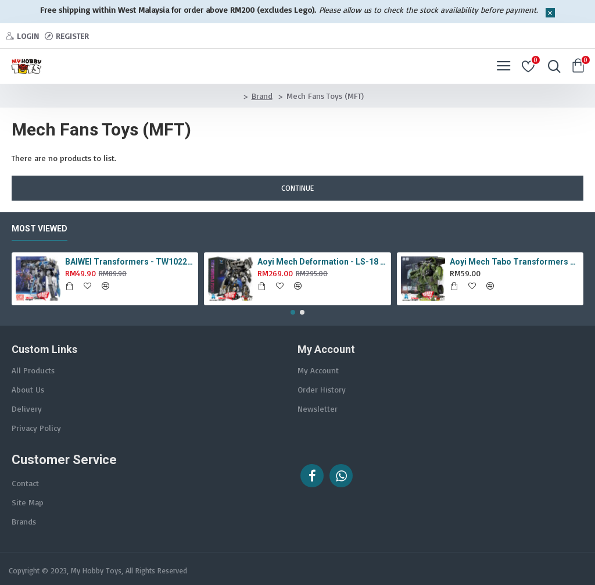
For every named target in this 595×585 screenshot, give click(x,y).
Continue (297, 187)
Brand (262, 96)
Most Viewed (39, 228)
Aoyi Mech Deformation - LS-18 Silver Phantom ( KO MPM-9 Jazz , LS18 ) (321, 261)
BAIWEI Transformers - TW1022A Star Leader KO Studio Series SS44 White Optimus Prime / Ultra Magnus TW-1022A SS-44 (129, 261)
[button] (293, 312)
